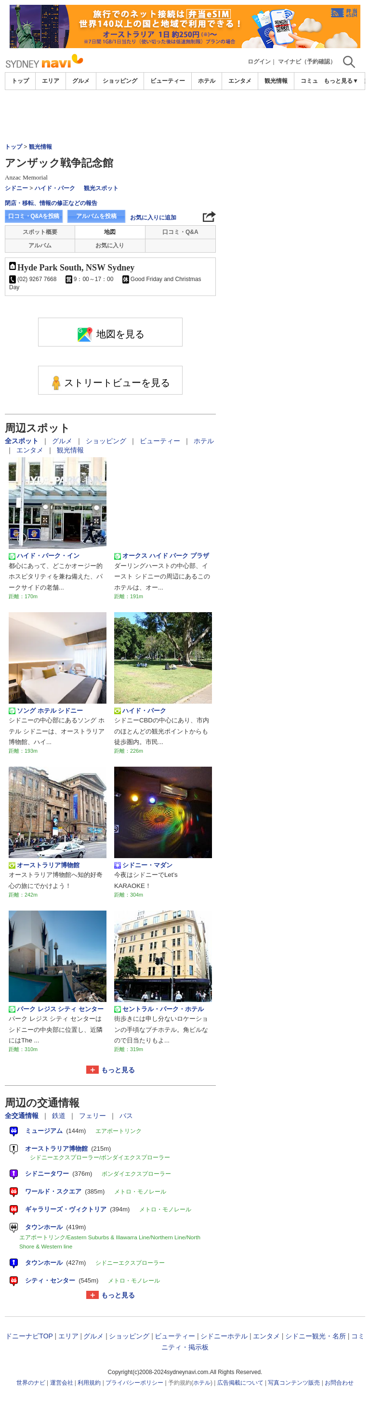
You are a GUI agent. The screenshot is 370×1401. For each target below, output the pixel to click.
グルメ (81, 80)
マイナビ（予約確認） (307, 61)
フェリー (93, 1115)
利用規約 (89, 1382)
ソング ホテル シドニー (46, 711)
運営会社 (61, 1382)
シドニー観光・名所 (315, 1336)
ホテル (206, 80)
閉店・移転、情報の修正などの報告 (51, 203)
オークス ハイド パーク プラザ (161, 556)
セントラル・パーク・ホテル (159, 1009)
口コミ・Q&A (180, 232)
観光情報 (276, 80)
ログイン (259, 61)
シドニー (16, 188)
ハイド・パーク (55, 188)
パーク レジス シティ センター (56, 1009)
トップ (20, 80)
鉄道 (59, 1115)
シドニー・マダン (143, 865)
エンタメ (239, 80)
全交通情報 (22, 1115)
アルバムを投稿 (96, 216)
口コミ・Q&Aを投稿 (33, 216)
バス (126, 1115)
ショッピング (120, 80)
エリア (50, 80)
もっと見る (118, 1070)
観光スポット (101, 188)
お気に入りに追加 (153, 217)
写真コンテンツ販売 (294, 1382)
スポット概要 (40, 232)
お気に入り (109, 245)
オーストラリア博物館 (44, 865)
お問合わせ (339, 1382)
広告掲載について (240, 1382)
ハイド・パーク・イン (44, 556)
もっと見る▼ (341, 80)
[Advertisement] (185, 116)
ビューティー (167, 80)
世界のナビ (30, 1382)
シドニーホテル (224, 1336)
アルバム (40, 245)
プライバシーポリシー (134, 1382)
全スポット (22, 441)
